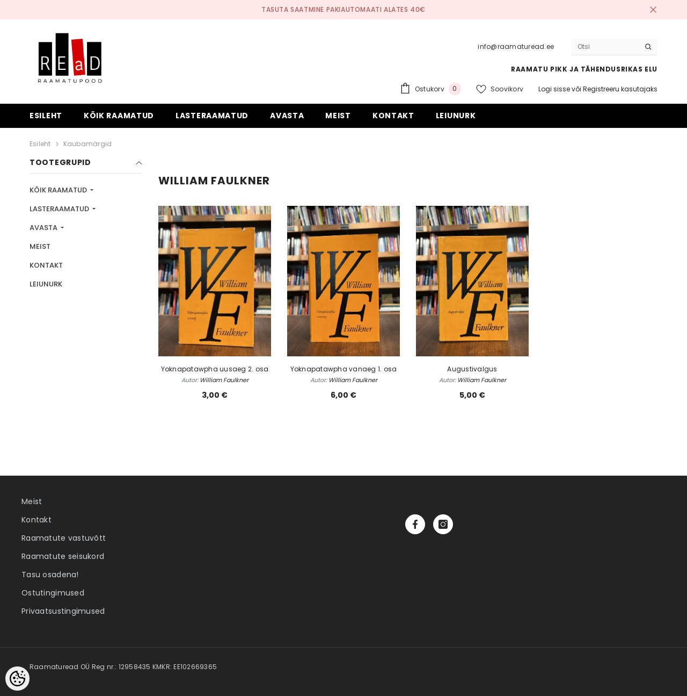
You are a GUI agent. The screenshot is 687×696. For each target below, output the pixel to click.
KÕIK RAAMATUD (59, 190)
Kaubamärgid (87, 143)
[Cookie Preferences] (17, 678)
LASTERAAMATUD (60, 209)
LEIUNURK (46, 284)
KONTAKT (46, 265)
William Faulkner (224, 380)
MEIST (40, 246)
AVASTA (44, 228)
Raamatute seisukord (62, 556)
